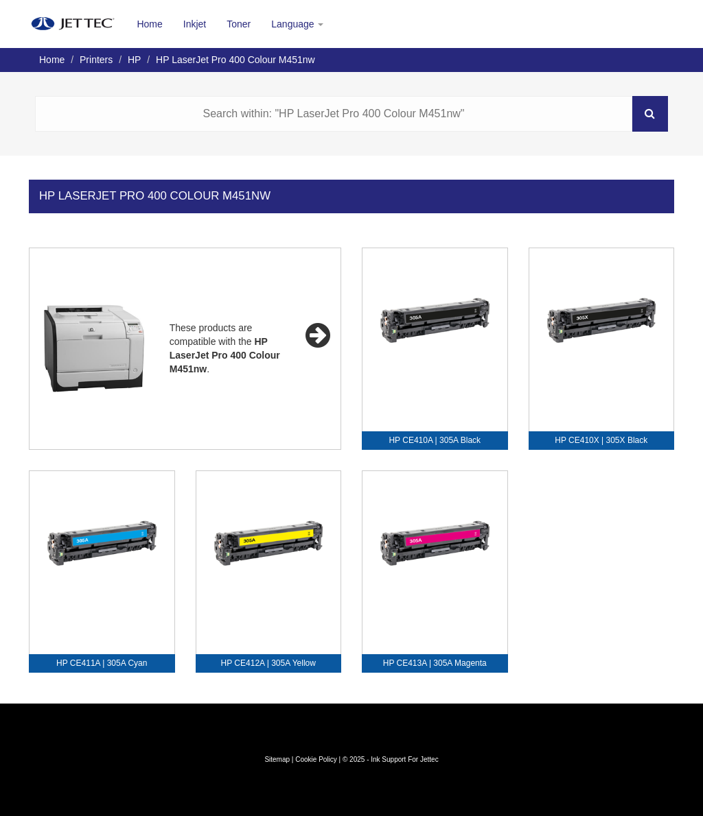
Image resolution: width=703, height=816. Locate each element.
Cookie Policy (316, 759)
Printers (96, 59)
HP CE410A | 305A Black (435, 440)
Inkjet (194, 24)
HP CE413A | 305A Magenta (435, 663)
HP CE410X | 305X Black (601, 440)
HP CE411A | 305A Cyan (101, 663)
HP (134, 59)
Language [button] (297, 24)
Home (149, 24)
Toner (239, 24)
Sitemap (277, 759)
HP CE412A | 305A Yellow (268, 663)
